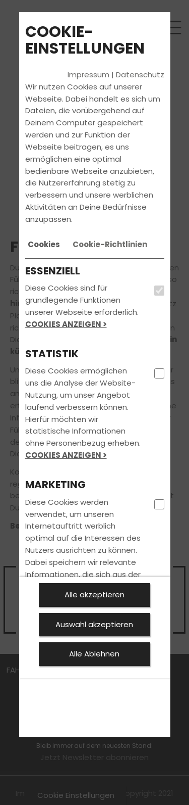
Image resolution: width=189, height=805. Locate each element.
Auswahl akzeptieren (94, 624)
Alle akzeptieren (94, 594)
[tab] (43, 244)
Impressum (88, 74)
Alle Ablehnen (94, 653)
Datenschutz (140, 74)
